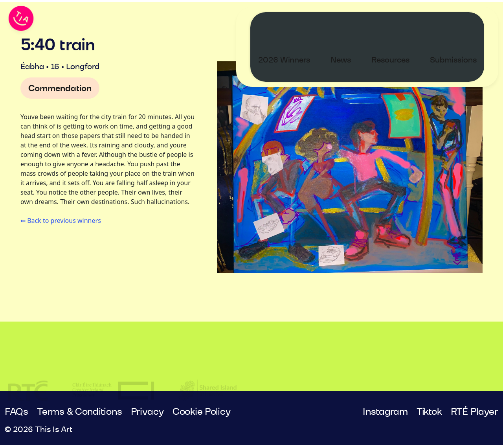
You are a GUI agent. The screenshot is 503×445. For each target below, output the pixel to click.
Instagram (385, 412)
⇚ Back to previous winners (60, 220)
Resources (398, 22)
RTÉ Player (474, 412)
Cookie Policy (202, 412)
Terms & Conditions (79, 412)
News (348, 22)
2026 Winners (292, 22)
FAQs (16, 412)
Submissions (460, 22)
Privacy (147, 412)
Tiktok (429, 412)
